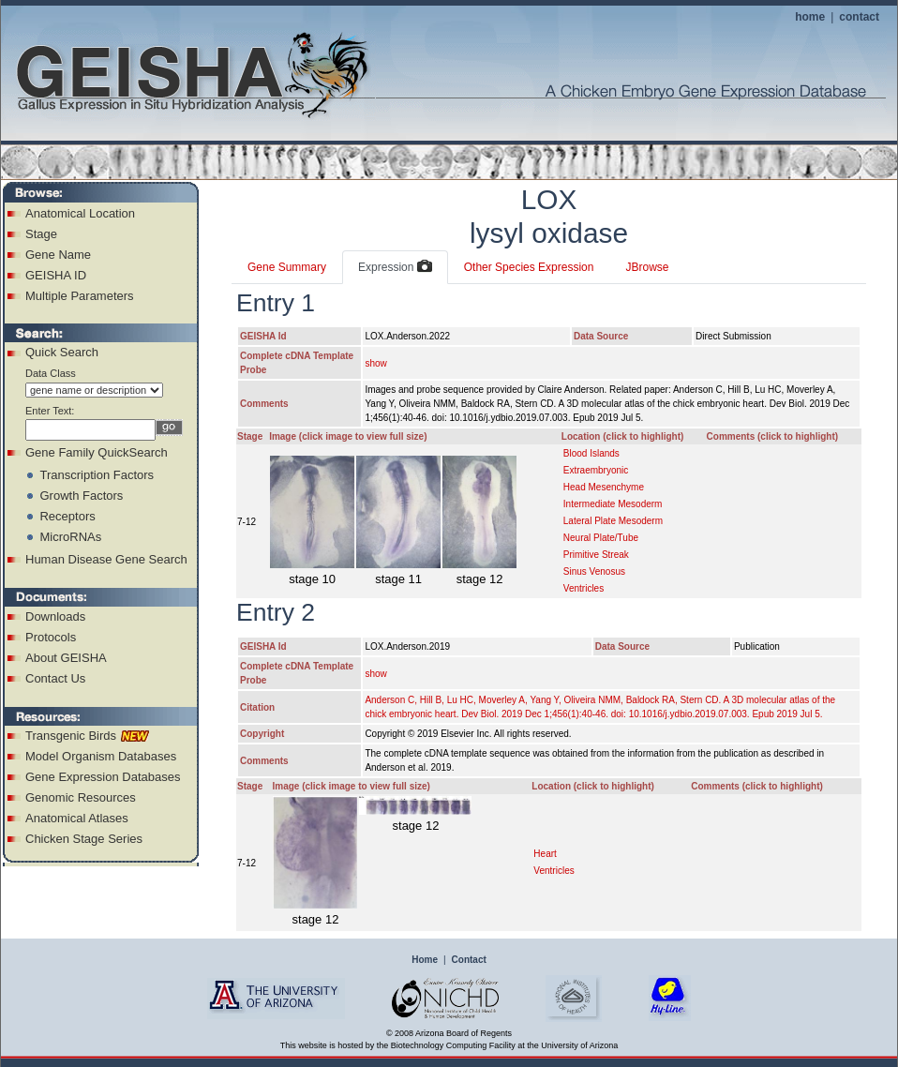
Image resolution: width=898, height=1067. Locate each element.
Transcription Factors (96, 475)
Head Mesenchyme (603, 487)
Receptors (67, 516)
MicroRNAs (70, 537)
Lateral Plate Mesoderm (613, 521)
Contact (469, 959)
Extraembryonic (595, 470)
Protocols (50, 637)
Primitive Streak (596, 554)
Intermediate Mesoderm (613, 504)
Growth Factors (81, 495)
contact (859, 16)
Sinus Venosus (594, 571)
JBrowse (646, 267)
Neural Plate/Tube (600, 538)
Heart (544, 854)
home (810, 16)
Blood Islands (591, 453)
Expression (395, 267)
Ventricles (583, 588)
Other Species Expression (529, 267)
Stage (41, 234)
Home (425, 959)
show (375, 363)
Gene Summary (286, 267)
